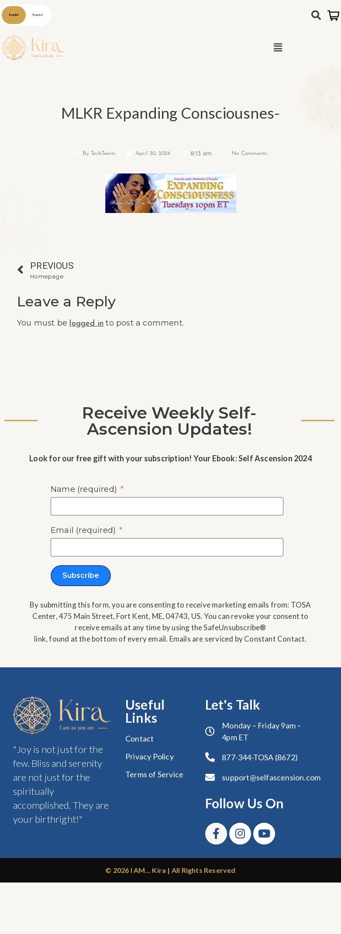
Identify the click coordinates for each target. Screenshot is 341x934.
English (13, 15)
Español (37, 15)
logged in (86, 323)
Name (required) (84, 489)
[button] (278, 48)
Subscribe (80, 575)
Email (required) (83, 530)
